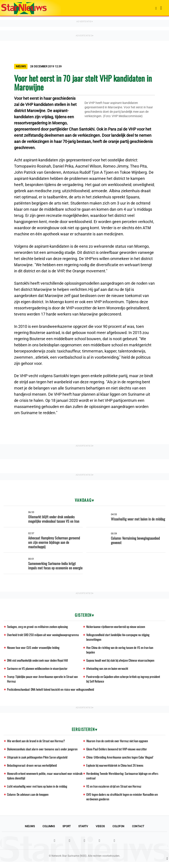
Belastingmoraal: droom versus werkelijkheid (32, 765)
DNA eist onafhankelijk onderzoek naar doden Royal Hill (37, 660)
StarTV (83, 826)
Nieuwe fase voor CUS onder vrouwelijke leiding (33, 647)
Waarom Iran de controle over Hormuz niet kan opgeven (117, 740)
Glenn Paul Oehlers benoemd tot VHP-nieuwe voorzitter (116, 749)
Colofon (118, 826)
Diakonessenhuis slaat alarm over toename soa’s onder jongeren (42, 749)
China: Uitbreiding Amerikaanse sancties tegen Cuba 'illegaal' (119, 757)
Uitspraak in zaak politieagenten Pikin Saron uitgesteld (37, 757)
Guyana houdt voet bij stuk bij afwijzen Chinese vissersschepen (120, 660)
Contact (138, 826)
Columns (48, 826)
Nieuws (30, 826)
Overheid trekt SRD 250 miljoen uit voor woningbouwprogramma (43, 634)
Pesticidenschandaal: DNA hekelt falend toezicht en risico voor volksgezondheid (50, 689)
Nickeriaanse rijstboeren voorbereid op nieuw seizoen (115, 626)
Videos (100, 826)
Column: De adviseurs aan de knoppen (27, 794)
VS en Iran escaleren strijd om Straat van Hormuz (113, 786)
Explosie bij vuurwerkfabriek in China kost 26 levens (114, 765)
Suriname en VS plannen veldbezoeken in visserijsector (37, 668)
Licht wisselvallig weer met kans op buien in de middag (37, 786)
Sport (66, 826)
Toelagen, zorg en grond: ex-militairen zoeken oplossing (37, 626)
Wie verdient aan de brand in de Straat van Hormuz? (36, 740)
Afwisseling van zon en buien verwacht (107, 668)
